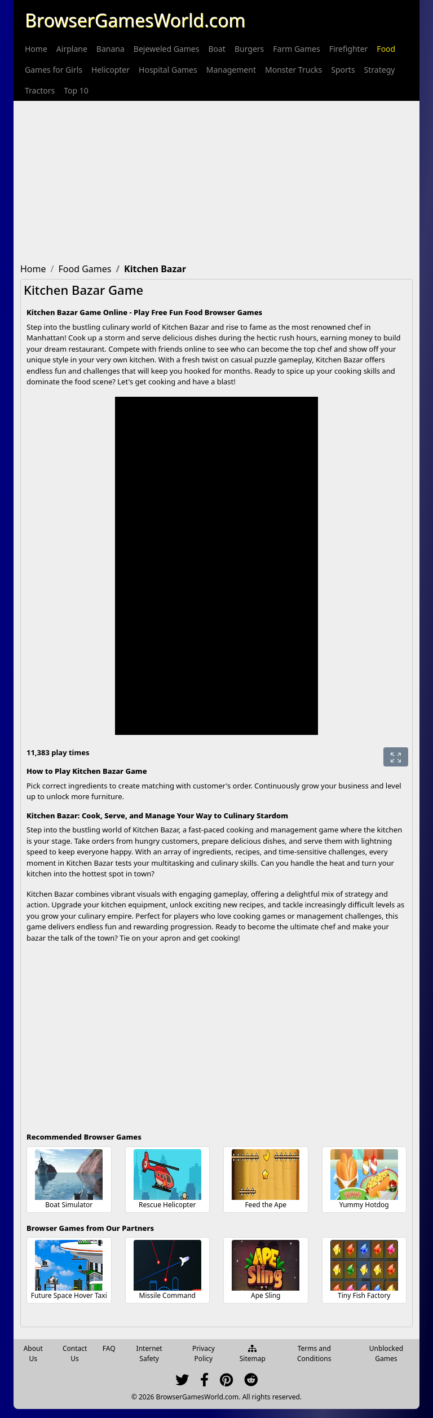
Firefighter (348, 48)
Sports (343, 69)
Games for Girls (53, 69)
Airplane (71, 48)
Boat (216, 48)
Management (231, 69)
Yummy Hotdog (364, 1204)
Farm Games (296, 48)
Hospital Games (168, 69)
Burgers (249, 48)
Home (36, 48)
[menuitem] (36, 48)
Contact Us (75, 1353)
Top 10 (76, 90)
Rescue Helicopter (167, 1204)
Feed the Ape (265, 1204)
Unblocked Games (386, 1353)
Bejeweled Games (167, 48)
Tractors (40, 90)
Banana (110, 48)
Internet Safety (149, 1353)
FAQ (109, 1348)
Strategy (379, 69)
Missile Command (167, 1295)
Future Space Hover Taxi (69, 1295)
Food (386, 48)
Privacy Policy (203, 1353)
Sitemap (253, 1354)
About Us (33, 1353)
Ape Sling (266, 1295)
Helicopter (110, 69)
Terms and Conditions (314, 1353)
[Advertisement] (216, 180)
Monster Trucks (293, 69)
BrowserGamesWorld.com (135, 20)
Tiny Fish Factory (364, 1295)
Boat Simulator (68, 1204)
